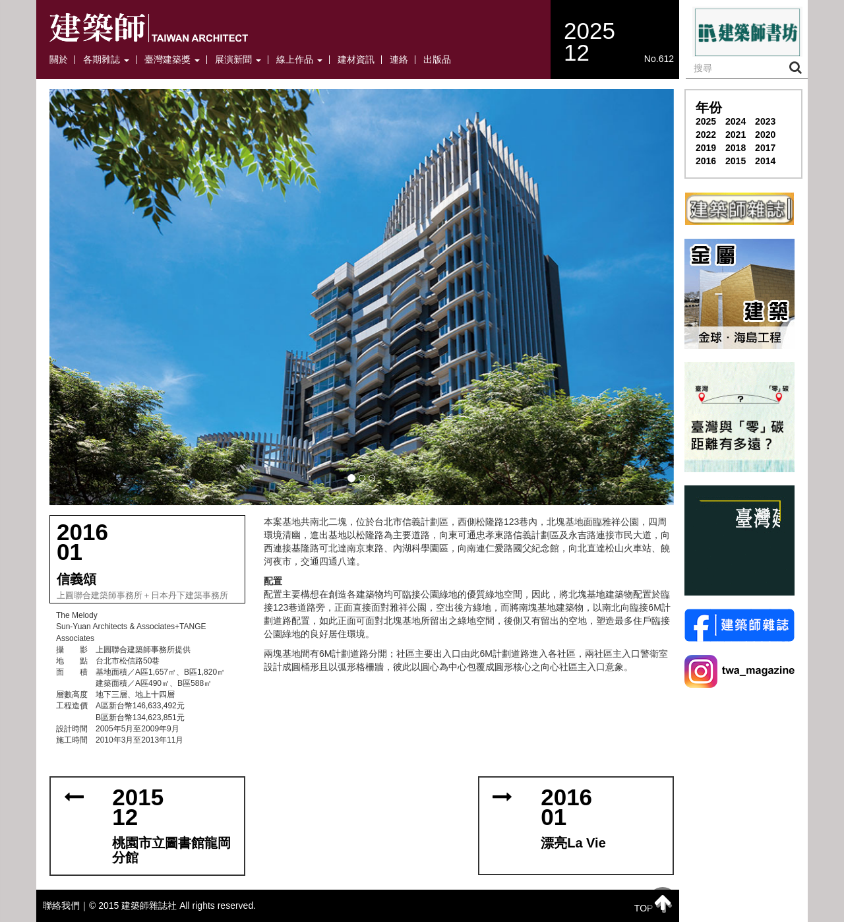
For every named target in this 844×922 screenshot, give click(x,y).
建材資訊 (356, 59)
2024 (735, 121)
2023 (765, 121)
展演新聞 (238, 59)
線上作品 (299, 59)
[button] (361, 297)
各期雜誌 (106, 59)
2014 (765, 161)
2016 (706, 161)
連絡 (399, 59)
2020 (765, 134)
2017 (765, 147)
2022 (706, 134)
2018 (735, 147)
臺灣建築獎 (172, 59)
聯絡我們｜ (66, 905)
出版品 (437, 59)
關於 (58, 59)
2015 (735, 161)
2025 (706, 121)
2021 (735, 134)
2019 (706, 147)
